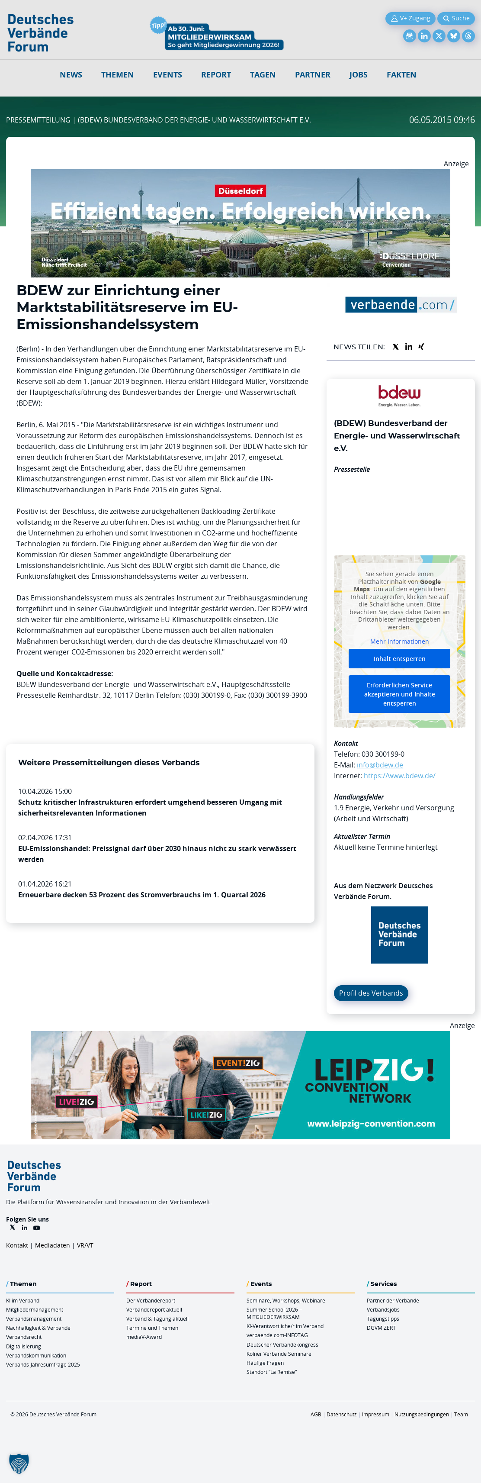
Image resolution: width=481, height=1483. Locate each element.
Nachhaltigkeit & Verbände (38, 1327)
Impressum (375, 1414)
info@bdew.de (380, 765)
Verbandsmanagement (33, 1318)
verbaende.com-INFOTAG (277, 1334)
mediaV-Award (144, 1336)
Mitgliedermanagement (34, 1309)
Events (167, 74)
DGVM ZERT (381, 1327)
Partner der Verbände (393, 1300)
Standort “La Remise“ (272, 1371)
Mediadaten (52, 1245)
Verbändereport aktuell (154, 1309)
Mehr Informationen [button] (399, 641)
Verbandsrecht (24, 1336)
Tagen (263, 74)
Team (461, 1414)
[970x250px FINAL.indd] (240, 1036)
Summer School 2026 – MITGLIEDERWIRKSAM (274, 1313)
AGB (316, 1414)
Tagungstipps (383, 1318)
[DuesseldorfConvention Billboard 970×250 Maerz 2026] (240, 174)
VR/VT (85, 1245)
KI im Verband (22, 1300)
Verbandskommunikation (36, 1355)
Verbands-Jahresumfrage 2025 (43, 1364)
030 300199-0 (383, 754)
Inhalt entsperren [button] (400, 658)
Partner (312, 74)
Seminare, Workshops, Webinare (286, 1300)
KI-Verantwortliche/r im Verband (285, 1325)
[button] (19, 1464)
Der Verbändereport (150, 1300)
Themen (117, 74)
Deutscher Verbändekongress (282, 1344)
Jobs (359, 74)
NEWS (71, 74)
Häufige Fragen (265, 1362)
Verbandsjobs (383, 1309)
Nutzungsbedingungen (421, 1414)
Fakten (402, 74)
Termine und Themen (152, 1327)
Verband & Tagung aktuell (157, 1318)
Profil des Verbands (371, 993)
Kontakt (17, 1245)
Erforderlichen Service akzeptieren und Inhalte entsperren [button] (399, 694)
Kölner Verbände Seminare (279, 1353)
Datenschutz (342, 1414)
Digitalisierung (23, 1346)
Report (216, 74)
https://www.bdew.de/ (400, 775)
